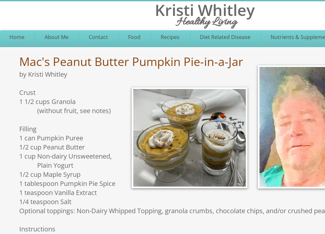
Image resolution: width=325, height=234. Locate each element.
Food (134, 37)
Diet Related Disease (225, 37)
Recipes (170, 37)
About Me (56, 37)
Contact (98, 37)
